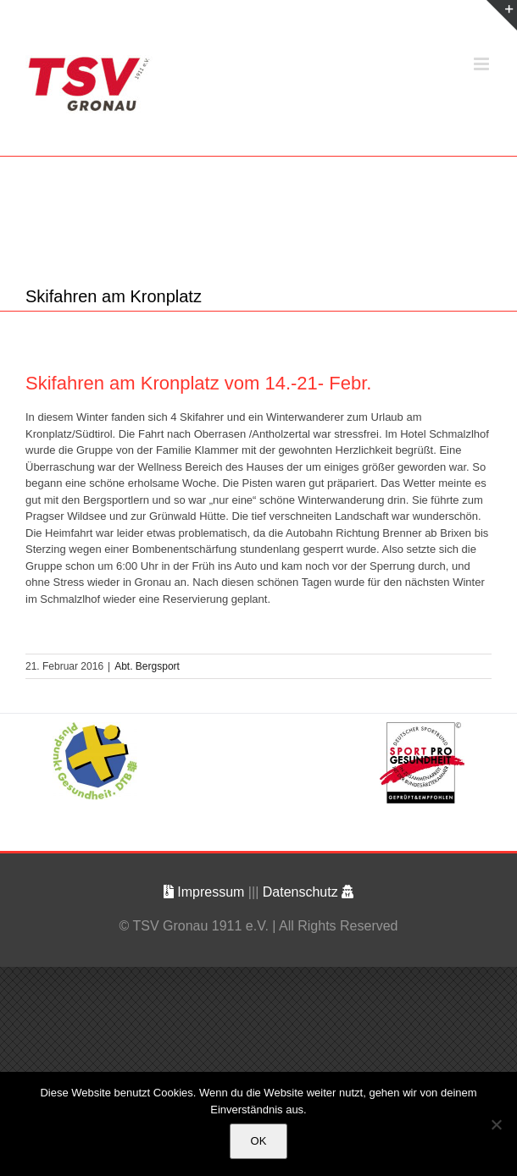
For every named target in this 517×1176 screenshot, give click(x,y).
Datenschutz (308, 892)
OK (259, 1141)
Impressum (206, 892)
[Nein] (495, 1124)
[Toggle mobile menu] (483, 64)
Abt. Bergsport (147, 666)
